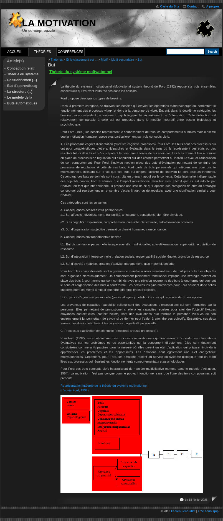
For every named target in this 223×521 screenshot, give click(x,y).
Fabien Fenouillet (183, 511)
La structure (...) (19, 92)
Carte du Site (169, 6)
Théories (42, 52)
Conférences (70, 52)
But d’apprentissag (22, 86)
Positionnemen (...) (22, 80)
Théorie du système (23, 74)
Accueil (14, 52)
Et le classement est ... (82, 59)
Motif (104, 59)
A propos (213, 6)
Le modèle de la (19, 97)
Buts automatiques (22, 103)
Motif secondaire (122, 59)
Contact (193, 6)
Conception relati (20, 68)
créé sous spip (208, 511)
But (140, 59)
